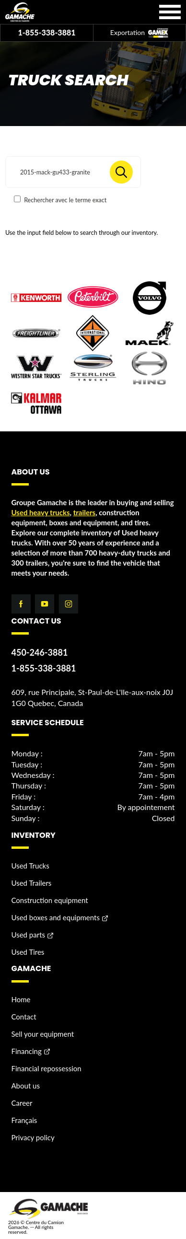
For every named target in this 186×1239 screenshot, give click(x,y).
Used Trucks (30, 865)
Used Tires (28, 952)
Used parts (29, 934)
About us (26, 1085)
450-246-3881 (40, 652)
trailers (84, 512)
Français (24, 1120)
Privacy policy (33, 1137)
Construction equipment (50, 900)
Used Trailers (32, 883)
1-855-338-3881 (46, 32)
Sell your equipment (43, 1034)
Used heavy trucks (41, 512)
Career (22, 1103)
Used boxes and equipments (56, 917)
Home (21, 999)
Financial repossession (46, 1068)
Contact (24, 1016)
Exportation (139, 33)
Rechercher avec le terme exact (60, 200)
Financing (27, 1051)
